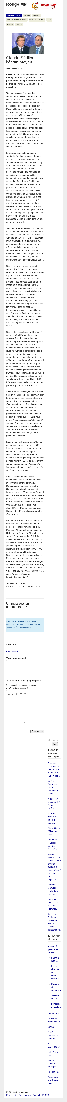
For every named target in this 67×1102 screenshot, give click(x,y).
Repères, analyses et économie (53, 1035)
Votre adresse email (16, 658)
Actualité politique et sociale (53, 949)
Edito (49, 20)
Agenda (27, 15)
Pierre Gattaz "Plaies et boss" (54, 831)
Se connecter (12, 652)
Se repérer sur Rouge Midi (53, 1080)
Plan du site (11, 1095)
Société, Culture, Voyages (52, 1063)
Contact (36, 1095)
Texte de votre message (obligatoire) (24, 681)
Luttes (51, 1027)
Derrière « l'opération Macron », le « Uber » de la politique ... (54, 769)
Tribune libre (53, 1072)
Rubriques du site (14, 15)
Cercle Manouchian (37, 20)
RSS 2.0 (45, 1095)
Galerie (10, 24)
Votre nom (11, 644)
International (53, 1013)
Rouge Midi (17, 4)
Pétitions (19, 24)
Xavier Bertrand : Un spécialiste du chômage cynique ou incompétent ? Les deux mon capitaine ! (54, 867)
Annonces (36, 15)
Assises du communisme (17, 20)
